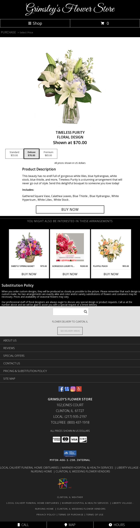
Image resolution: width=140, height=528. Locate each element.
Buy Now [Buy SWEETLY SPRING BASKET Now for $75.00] (29, 274)
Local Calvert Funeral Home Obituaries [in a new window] (29, 467)
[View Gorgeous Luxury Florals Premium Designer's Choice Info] (70, 247)
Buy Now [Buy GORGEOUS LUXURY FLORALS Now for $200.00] (70, 274)
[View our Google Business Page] (67, 390)
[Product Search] (71, 311)
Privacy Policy (46, 514)
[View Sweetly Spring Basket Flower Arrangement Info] (29, 247)
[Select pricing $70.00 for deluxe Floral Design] (31, 154)
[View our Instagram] (73, 390)
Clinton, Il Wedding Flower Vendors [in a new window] (83, 471)
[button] (70, 453)
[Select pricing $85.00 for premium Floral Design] (48, 154)
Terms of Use (94, 514)
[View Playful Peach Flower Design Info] (111, 247)
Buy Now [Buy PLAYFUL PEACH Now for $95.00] (111, 274)
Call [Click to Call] (23, 525)
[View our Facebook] (61, 390)
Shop (35, 23)
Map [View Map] (70, 525)
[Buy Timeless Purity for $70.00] (70, 209)
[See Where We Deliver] (70, 330)
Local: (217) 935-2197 (70, 416)
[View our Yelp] (79, 390)
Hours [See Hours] (117, 525)
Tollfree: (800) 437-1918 (70, 422)
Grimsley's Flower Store (70, 9)
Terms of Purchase (70, 514)
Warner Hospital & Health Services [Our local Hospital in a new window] (88, 467)
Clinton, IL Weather (70, 497)
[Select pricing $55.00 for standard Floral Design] (14, 154)
